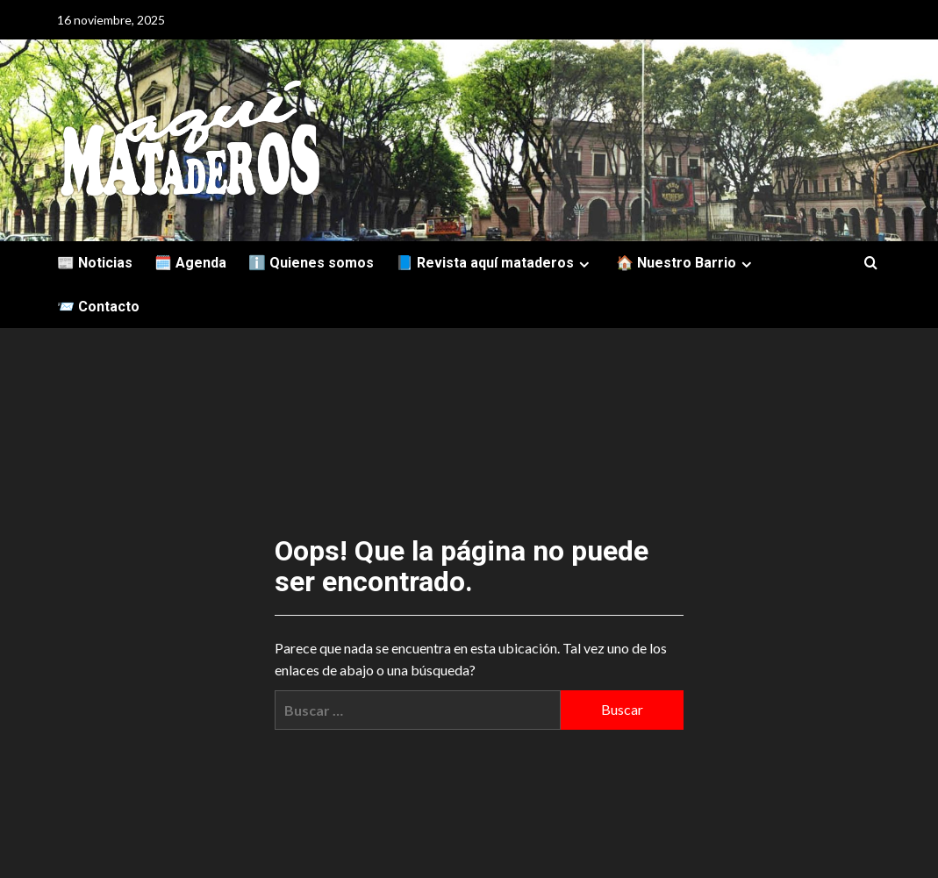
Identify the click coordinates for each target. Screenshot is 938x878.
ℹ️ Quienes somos (311, 262)
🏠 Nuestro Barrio (686, 262)
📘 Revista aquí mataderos (495, 262)
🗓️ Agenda (190, 262)
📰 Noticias (94, 262)
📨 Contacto (98, 306)
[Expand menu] (584, 264)
